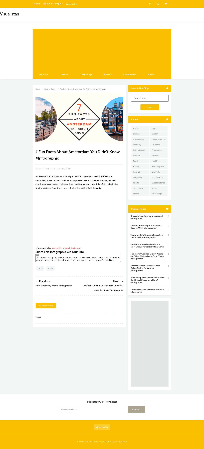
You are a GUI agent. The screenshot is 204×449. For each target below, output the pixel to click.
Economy (137, 145)
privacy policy (102, 427)
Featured (43, 74)
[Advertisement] (102, 49)
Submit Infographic (53, 4)
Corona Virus (138, 139)
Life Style (156, 172)
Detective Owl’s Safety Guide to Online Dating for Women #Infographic (145, 268)
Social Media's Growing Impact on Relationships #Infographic (146, 236)
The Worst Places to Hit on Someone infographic (147, 290)
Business (108, 74)
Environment (157, 150)
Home (37, 4)
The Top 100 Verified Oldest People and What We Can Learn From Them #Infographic (147, 256)
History (136, 166)
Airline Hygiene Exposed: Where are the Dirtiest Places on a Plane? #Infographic (147, 280)
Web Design (157, 193)
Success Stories (158, 183)
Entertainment (139, 150)
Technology (86, 74)
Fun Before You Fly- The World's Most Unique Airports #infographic (147, 245)
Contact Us (71, 4)
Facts (40, 268)
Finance (155, 155)
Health (151, 74)
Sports (136, 183)
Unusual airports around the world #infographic (146, 217)
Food (135, 161)
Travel (50, 268)
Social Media (129, 74)
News (65, 74)
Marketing (137, 177)
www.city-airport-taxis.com (66, 248)
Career (155, 134)
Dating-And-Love (159, 139)
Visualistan (104, 442)
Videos (136, 193)
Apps (154, 128)
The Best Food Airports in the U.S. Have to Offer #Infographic (146, 226)
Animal (136, 128)
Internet (136, 172)
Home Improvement (160, 166)
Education (156, 145)
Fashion (136, 155)
